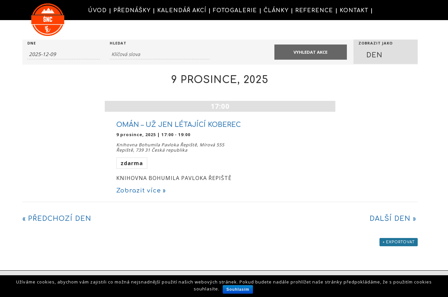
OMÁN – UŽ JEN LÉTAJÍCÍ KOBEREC (178, 125)
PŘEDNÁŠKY (132, 11)
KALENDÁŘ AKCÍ (181, 11)
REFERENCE (314, 11)
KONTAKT (354, 11)
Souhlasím (237, 289)
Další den (393, 219)
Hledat (118, 43)
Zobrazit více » (141, 190)
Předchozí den (56, 219)
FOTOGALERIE (235, 11)
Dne (31, 43)
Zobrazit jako (375, 43)
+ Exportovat (398, 242)
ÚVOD (97, 11)
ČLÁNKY (276, 11)
